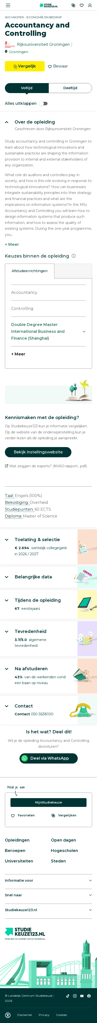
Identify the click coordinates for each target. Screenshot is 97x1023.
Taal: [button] (10, 495)
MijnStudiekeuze (48, 802)
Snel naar (13, 895)
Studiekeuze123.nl (21, 910)
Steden (58, 861)
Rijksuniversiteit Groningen (43, 44)
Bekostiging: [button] (17, 502)
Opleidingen (17, 840)
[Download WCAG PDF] (8, 1015)
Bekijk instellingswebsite (38, 452)
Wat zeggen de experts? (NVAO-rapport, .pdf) (46, 466)
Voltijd (26, 88)
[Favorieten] (81, 5)
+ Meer (12, 244)
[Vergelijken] (73, 5)
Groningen (18, 52)
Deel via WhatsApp (45, 758)
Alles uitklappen (26, 103)
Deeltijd (70, 88)
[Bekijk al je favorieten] (22, 815)
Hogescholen (64, 850)
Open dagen (63, 840)
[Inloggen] (90, 5)
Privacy (44, 1015)
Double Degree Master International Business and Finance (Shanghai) (38, 331)
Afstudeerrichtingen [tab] (30, 271)
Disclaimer (25, 1015)
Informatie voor (19, 880)
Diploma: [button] (14, 516)
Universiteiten (19, 861)
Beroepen (15, 850)
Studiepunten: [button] (20, 509)
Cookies (61, 1015)
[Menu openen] (8, 5)
